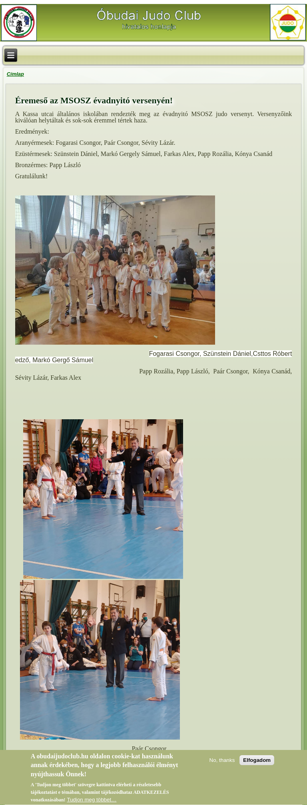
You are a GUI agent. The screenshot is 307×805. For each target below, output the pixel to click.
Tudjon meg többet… (91, 801)
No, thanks (222, 762)
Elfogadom (257, 762)
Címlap (15, 74)
